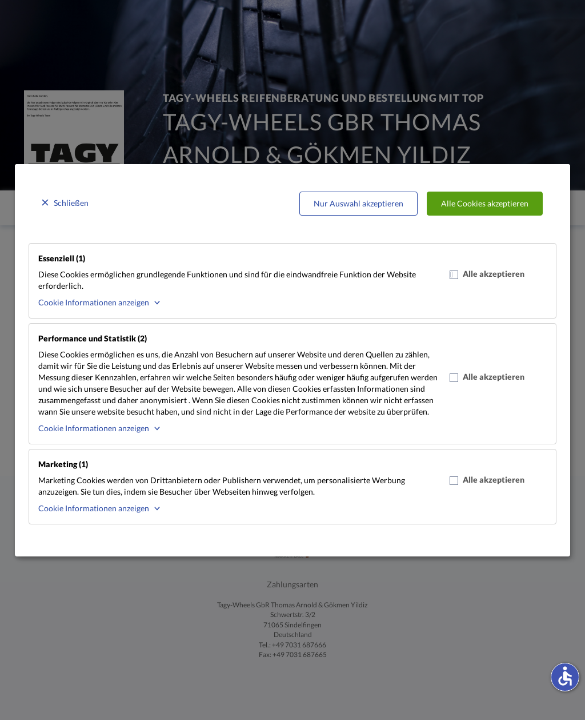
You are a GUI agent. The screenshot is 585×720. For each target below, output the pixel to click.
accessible (565, 676)
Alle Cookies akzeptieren (484, 203)
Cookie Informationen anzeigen (93, 302)
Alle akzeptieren (487, 274)
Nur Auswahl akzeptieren (358, 203)
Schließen (71, 203)
